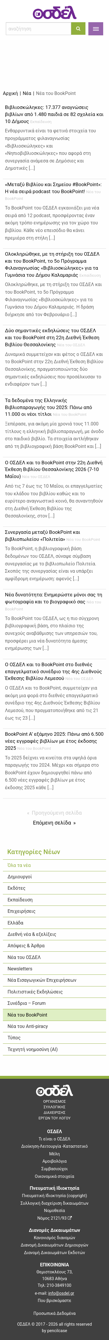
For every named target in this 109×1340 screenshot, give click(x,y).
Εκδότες (17, 888)
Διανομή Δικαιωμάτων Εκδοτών (54, 1252)
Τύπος (14, 1038)
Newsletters (20, 969)
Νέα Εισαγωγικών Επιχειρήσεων (42, 980)
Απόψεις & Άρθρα (26, 945)
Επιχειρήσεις (21, 911)
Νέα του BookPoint (27, 1015)
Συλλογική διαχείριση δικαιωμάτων (55, 1203)
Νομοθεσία (54, 1210)
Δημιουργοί (20, 877)
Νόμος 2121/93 (54, 1218)
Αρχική (10, 93)
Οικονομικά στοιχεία (54, 1176)
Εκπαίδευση (20, 900)
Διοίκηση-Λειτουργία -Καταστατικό (54, 1146)
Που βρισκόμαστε (54, 1300)
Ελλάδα (15, 923)
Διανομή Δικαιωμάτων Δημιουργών (54, 1245)
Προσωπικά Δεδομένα (54, 1313)
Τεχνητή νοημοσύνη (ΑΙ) (33, 1049)
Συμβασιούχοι (54, 1168)
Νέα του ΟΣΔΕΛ (24, 957)
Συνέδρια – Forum (27, 1003)
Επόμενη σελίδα (52, 823)
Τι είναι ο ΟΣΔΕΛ (54, 1139)
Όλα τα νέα (19, 865)
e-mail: (54, 1293)
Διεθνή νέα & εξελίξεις (32, 934)
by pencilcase (54, 1330)
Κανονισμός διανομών (54, 1237)
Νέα (27, 93)
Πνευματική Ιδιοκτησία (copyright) (54, 1195)
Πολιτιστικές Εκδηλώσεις (35, 992)
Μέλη (54, 1154)
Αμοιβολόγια (54, 1161)
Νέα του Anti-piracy (28, 1026)
